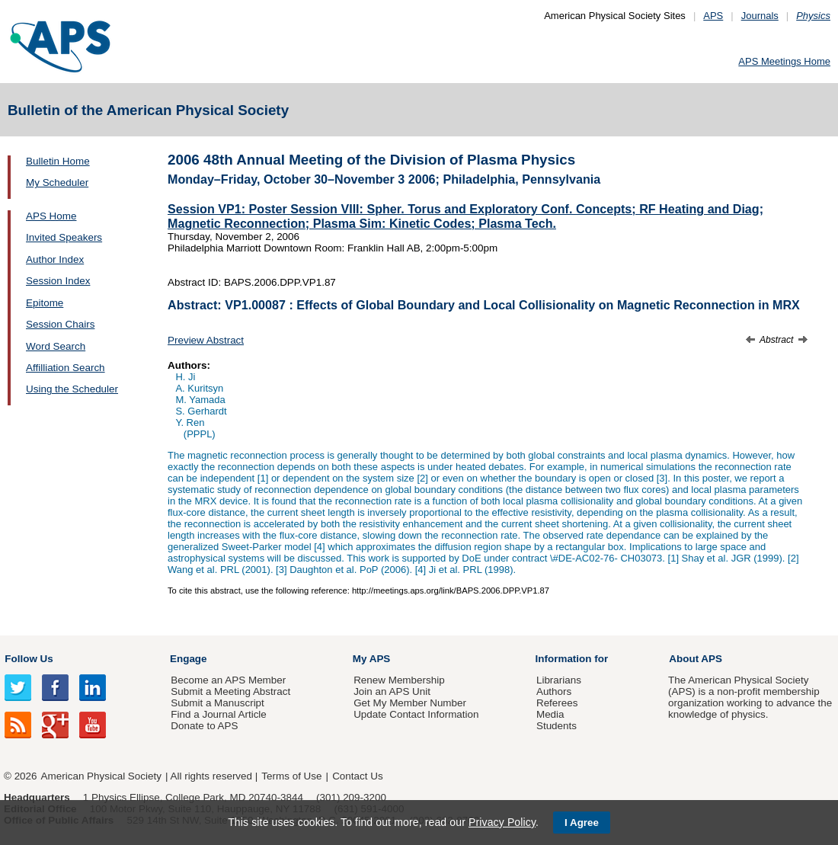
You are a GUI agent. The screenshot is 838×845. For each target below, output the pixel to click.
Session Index (58, 280)
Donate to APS (204, 725)
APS (713, 15)
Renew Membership (399, 680)
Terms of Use (291, 776)
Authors (553, 691)
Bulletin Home (58, 161)
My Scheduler (57, 182)
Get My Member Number (409, 703)
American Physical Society (101, 776)
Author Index (55, 259)
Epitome (44, 303)
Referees (557, 703)
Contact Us (357, 776)
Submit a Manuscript (217, 703)
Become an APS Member (228, 680)
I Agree (582, 822)
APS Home (51, 216)
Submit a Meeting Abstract (230, 691)
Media (550, 714)
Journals (760, 15)
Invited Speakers (64, 237)
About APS (695, 658)
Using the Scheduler (72, 389)
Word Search (55, 346)
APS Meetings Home (784, 61)
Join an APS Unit (391, 691)
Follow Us (29, 658)
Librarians (558, 680)
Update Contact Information (415, 714)
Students (556, 725)
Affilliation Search (65, 367)
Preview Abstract (206, 340)
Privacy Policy (502, 822)
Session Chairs (60, 324)
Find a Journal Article (218, 714)
